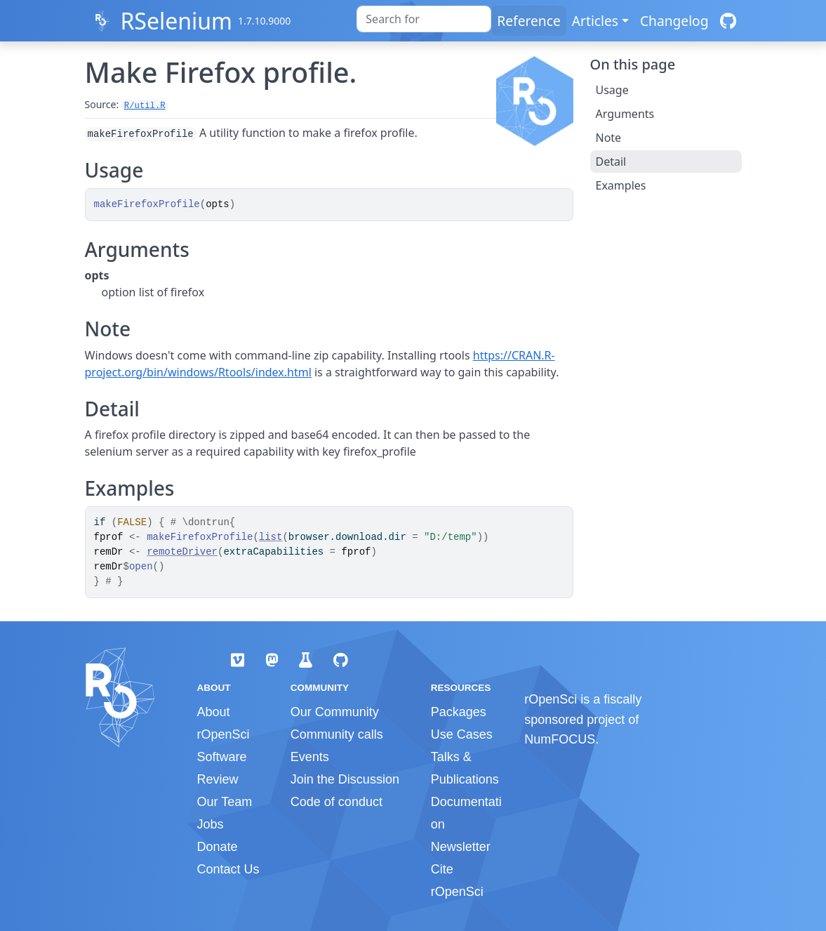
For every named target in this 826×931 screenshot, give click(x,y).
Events (310, 757)
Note (609, 137)
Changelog (674, 20)
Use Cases (462, 734)
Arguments (625, 113)
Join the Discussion (345, 779)
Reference (528, 20)
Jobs (210, 824)
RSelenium (176, 20)
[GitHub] (728, 21)
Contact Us (228, 869)
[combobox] (424, 19)
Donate (217, 847)
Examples (621, 185)
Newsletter (461, 847)
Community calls (337, 734)
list (271, 537)
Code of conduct (336, 802)
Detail (611, 161)
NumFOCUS (559, 739)
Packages (458, 712)
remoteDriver (182, 551)
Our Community (335, 712)
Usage (612, 90)
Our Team (225, 802)
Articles (595, 20)
